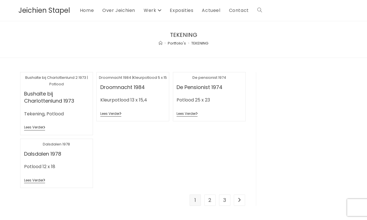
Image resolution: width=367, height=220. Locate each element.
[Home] (160, 43)
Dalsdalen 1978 (42, 153)
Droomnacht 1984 (122, 87)
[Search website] (259, 10)
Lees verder (34, 127)
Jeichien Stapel (44, 10)
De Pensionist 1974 (199, 87)
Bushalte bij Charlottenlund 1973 (49, 97)
